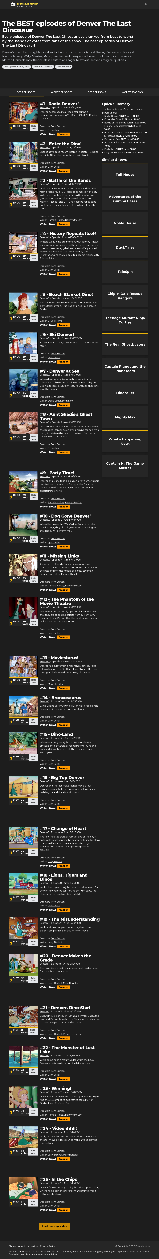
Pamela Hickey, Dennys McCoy (65, 220)
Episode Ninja (142, 1246)
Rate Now (33, 127)
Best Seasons (97, 92)
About (21, 1246)
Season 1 (44, 701)
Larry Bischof (55, 861)
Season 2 (45, 107)
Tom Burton (58, 126)
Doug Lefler (54, 400)
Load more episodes (54, 1226)
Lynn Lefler (54, 166)
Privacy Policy (47, 1246)
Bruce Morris (55, 130)
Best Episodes (26, 92)
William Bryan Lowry (74, 1034)
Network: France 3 (43, 66)
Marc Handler (55, 684)
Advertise (32, 1246)
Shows (12, 1246)
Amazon (63, 134)
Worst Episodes (61, 92)
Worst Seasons (132, 92)
